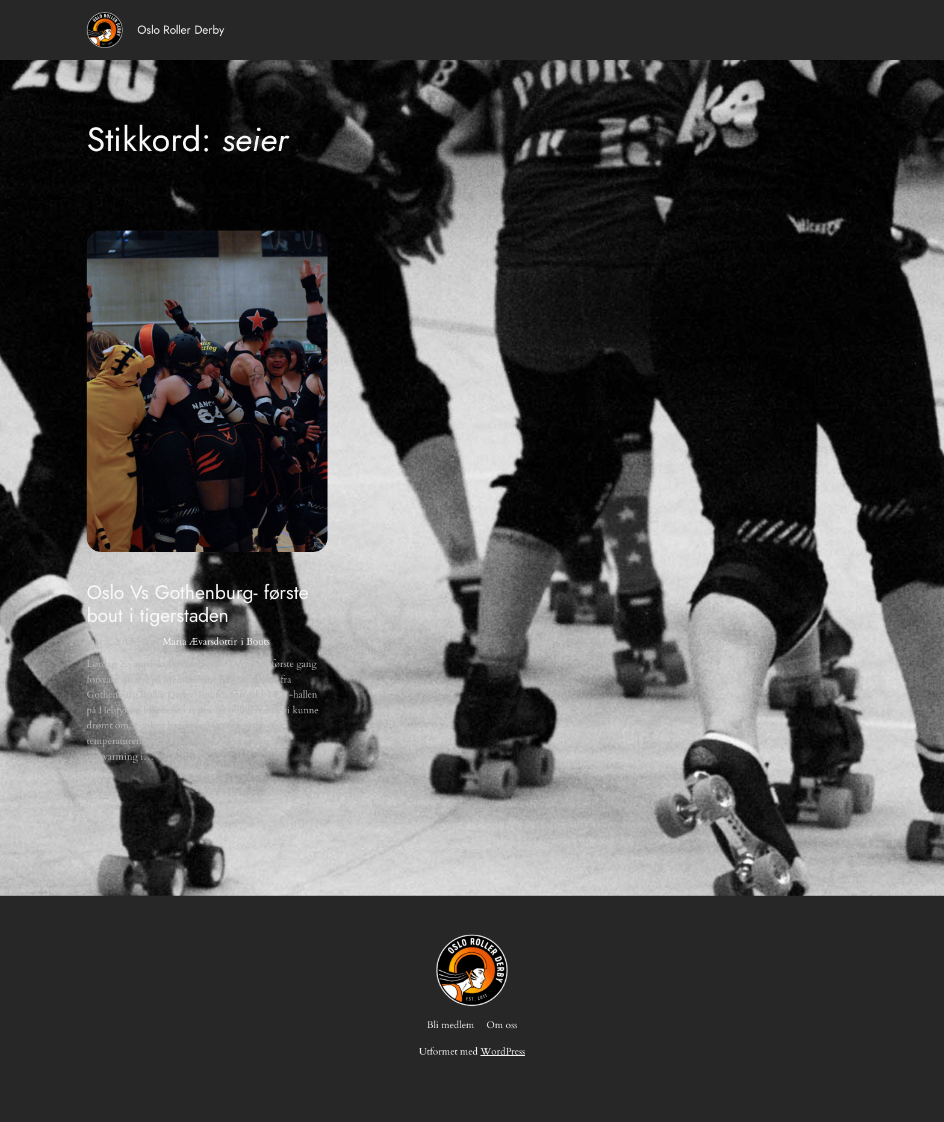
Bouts (258, 641)
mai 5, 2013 (110, 641)
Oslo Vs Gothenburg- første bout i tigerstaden (197, 604)
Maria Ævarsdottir (200, 641)
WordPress (502, 1051)
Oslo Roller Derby (180, 29)
